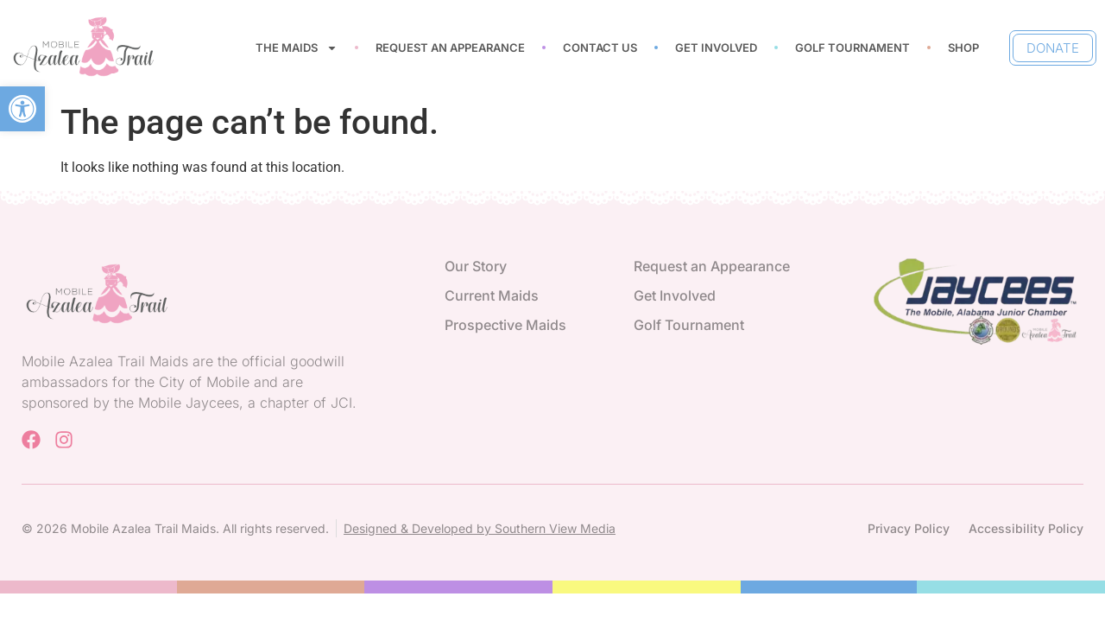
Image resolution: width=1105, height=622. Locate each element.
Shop (963, 47)
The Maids (297, 48)
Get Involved (716, 47)
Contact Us (600, 47)
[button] (22, 108)
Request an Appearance (450, 47)
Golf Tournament (852, 47)
